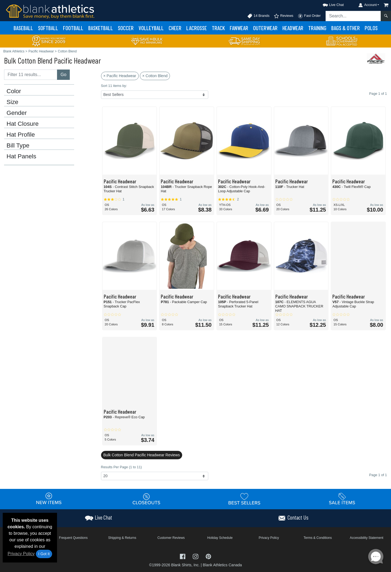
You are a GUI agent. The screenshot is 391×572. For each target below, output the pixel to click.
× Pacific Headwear (119, 76)
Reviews (283, 16)
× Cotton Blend (155, 76)
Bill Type (18, 146)
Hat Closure (23, 124)
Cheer (175, 27)
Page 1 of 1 (378, 475)
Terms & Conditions (318, 538)
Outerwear (265, 27)
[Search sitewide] (353, 16)
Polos (371, 27)
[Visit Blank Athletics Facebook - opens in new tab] (183, 556)
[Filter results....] (30, 75)
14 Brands (258, 16)
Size (12, 102)
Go (63, 74)
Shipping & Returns (122, 538)
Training (317, 27)
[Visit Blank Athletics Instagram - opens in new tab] (196, 556)
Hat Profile (21, 135)
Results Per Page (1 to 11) (121, 467)
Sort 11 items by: (114, 86)
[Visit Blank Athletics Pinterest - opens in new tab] (208, 556)
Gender (17, 113)
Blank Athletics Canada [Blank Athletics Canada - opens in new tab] (222, 565)
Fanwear (239, 27)
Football (73, 27)
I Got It (44, 554)
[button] (328, 4)
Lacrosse (196, 27)
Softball (48, 27)
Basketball (100, 27)
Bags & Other (345, 27)
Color (14, 91)
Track (218, 27)
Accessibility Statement (366, 538)
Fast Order (309, 16)
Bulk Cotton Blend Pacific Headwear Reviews (141, 455)
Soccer (126, 27)
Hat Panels (21, 156)
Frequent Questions (73, 538)
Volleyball (151, 27)
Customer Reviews (171, 538)
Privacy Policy (21, 553)
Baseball (23, 27)
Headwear (292, 27)
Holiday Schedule (219, 538)
